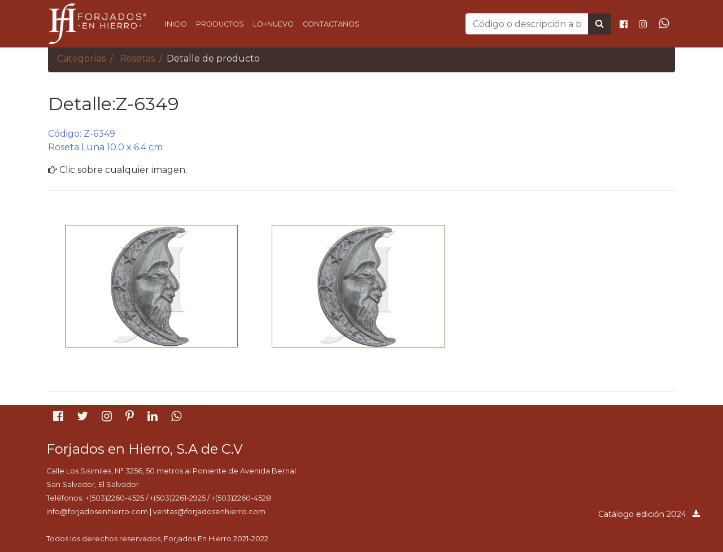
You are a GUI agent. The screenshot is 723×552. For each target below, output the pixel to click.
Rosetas (137, 58)
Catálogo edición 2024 (649, 514)
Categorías (81, 58)
